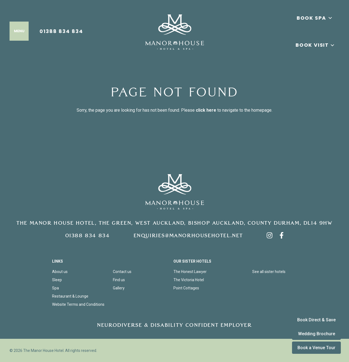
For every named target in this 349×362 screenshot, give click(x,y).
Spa (55, 288)
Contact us (122, 271)
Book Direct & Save (316, 319)
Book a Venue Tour (316, 347)
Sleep (57, 280)
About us (60, 271)
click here (206, 110)
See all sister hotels (268, 271)
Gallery (119, 288)
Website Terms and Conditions (78, 304)
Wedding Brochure (316, 333)
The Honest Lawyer (190, 271)
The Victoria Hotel (188, 280)
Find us (119, 280)
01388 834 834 (61, 31)
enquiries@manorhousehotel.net (188, 235)
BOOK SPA (315, 18)
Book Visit (312, 44)
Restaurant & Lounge (70, 296)
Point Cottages (186, 288)
